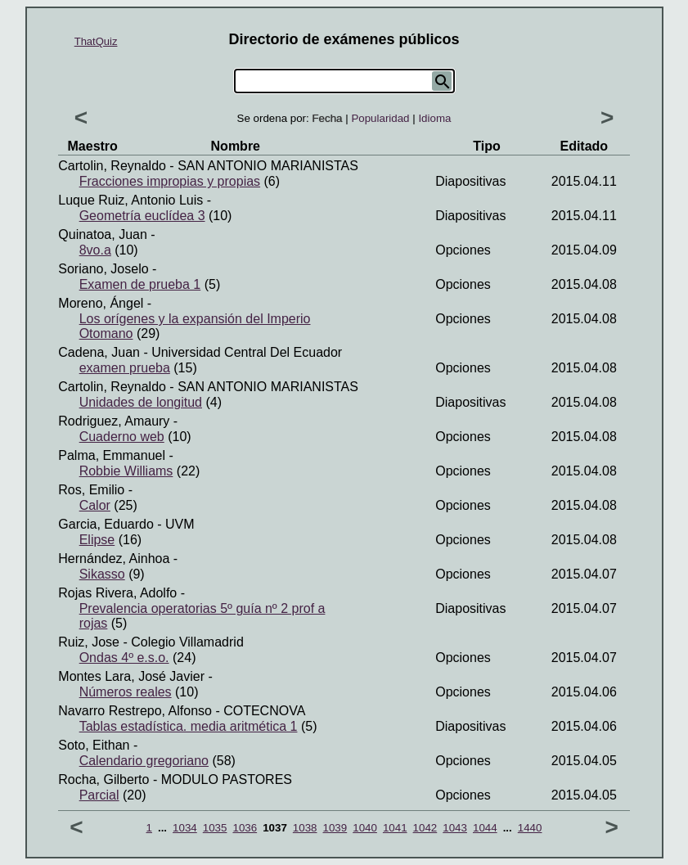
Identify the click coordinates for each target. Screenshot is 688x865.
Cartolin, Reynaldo (112, 166)
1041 (395, 828)
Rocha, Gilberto (103, 779)
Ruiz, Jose (88, 642)
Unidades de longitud (140, 402)
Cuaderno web (121, 437)
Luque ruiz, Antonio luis (130, 200)
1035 (215, 828)
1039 (335, 828)
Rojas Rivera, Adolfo (117, 593)
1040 (365, 828)
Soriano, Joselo (103, 269)
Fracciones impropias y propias (169, 181)
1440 (530, 828)
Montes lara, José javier (131, 676)
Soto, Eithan (93, 745)
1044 (485, 828)
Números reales (125, 692)
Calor (94, 505)
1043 (455, 828)
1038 (305, 828)
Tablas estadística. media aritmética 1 (188, 726)
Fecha (327, 118)
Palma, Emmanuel (111, 455)
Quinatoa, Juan (102, 234)
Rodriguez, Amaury (113, 421)
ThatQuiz (96, 41)
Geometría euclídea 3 (142, 216)
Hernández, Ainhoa (113, 558)
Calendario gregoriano (144, 761)
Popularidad (380, 118)
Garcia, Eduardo (106, 524)
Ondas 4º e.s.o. (124, 658)
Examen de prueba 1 (140, 284)
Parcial (99, 795)
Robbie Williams (126, 471)
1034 (185, 828)
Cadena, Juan (99, 352)
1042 (425, 828)
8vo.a (95, 250)
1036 (244, 828)
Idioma (434, 118)
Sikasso (102, 574)
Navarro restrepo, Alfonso (135, 711)
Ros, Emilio (91, 490)
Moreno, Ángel (100, 303)
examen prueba (124, 368)
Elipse (97, 540)
